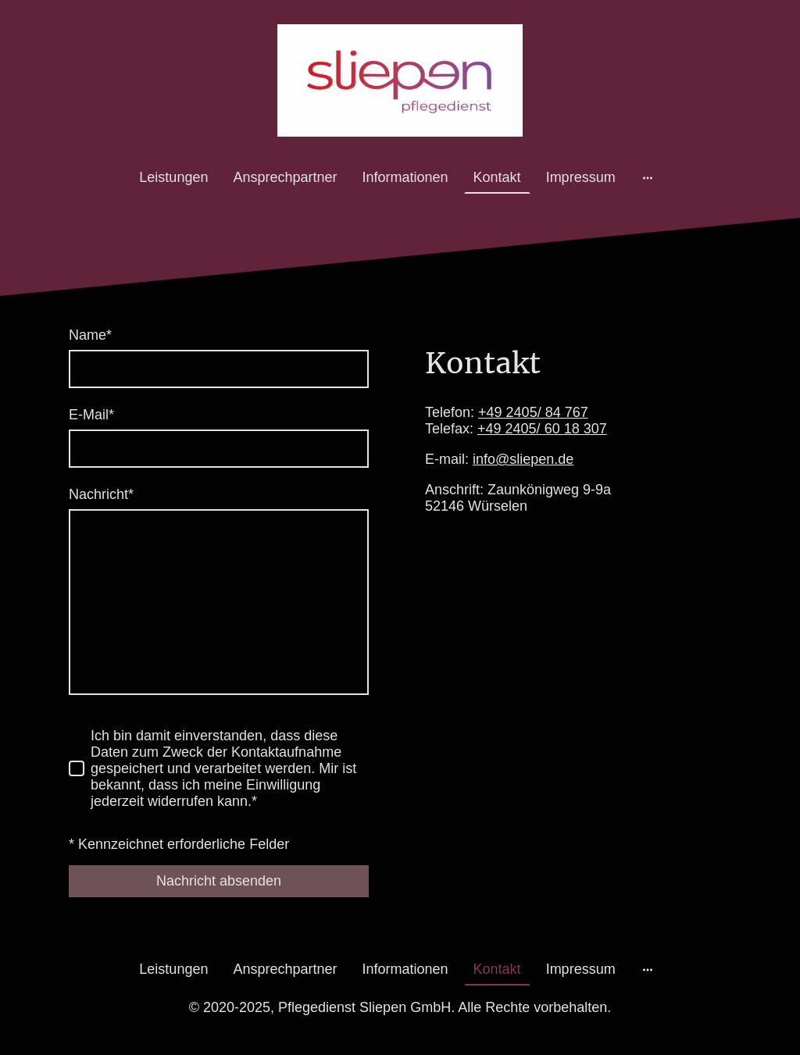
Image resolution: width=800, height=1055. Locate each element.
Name (90, 335)
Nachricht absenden (218, 881)
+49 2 (504, 412)
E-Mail (91, 414)
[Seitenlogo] (400, 80)
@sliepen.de (534, 459)
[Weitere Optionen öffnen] (647, 178)
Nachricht (101, 494)
